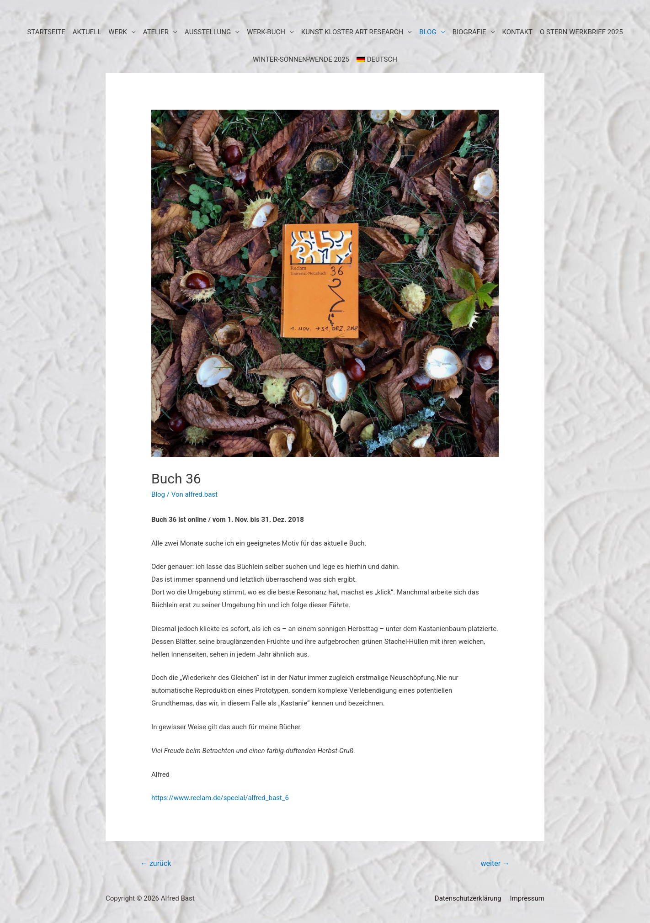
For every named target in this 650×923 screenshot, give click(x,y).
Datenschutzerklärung (468, 898)
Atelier (156, 32)
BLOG (428, 32)
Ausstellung (208, 32)
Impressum (527, 898)
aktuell (87, 32)
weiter (495, 863)
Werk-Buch (266, 32)
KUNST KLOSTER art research (352, 32)
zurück (155, 863)
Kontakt (517, 32)
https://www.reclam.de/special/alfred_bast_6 (220, 798)
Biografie (469, 32)
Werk (117, 32)
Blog (158, 494)
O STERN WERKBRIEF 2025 (581, 32)
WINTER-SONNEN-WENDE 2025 (301, 59)
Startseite (46, 32)
